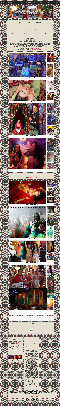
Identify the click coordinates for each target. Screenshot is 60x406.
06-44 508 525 (35, 175)
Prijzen (35, 2)
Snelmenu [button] (56, 2)
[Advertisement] (30, 403)
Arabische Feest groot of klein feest (8, 2)
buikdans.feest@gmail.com (32, 177)
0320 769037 (32, 176)
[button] (16, 318)
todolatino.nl (18, 343)
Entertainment (23, 2)
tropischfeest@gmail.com (17, 347)
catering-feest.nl (11, 342)
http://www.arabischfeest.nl (34, 48)
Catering (29, 2)
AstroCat (31, 399)
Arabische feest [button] (49, 2)
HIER (37, 393)
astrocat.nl (18, 352)
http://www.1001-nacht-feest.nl (37, 49)
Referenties (41, 2)
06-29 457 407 (30, 175)
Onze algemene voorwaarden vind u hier (31, 396)
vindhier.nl (31, 328)
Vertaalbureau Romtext (12, 349)
